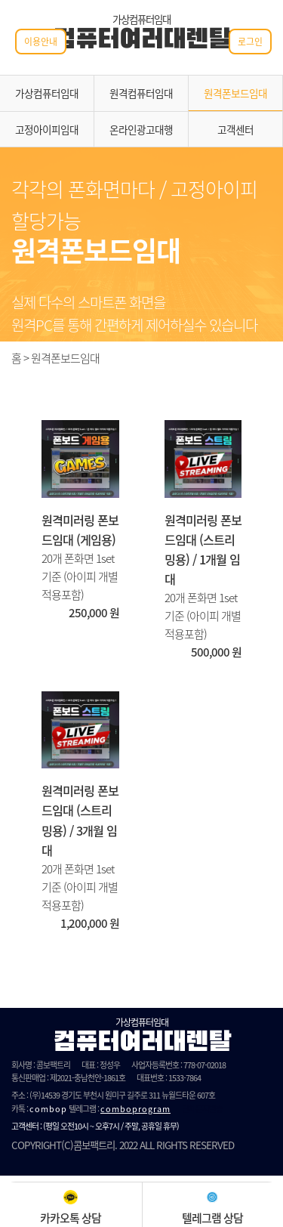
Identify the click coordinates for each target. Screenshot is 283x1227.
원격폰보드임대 (235, 92)
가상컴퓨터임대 (46, 92)
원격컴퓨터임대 (141, 92)
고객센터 (235, 129)
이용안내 (40, 41)
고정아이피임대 (46, 129)
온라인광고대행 (141, 129)
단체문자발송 (202, 1108)
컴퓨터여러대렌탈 (142, 40)
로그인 (250, 41)
